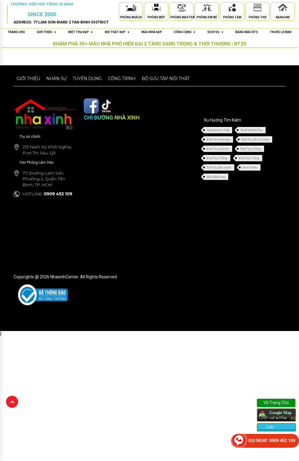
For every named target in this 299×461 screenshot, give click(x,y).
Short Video (249, 167)
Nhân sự (56, 78)
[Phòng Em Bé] (207, 8)
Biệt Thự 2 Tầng (250, 148)
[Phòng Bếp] (156, 8)
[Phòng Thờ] (257, 8)
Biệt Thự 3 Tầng (217, 158)
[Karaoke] (283, 8)
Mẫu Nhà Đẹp (216, 176)
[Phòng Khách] (131, 8)
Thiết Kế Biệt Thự (251, 130)
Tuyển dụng (87, 78)
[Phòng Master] (181, 8)
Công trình (121, 78)
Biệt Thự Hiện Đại (218, 139)
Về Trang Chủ (276, 402)
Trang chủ (16, 32)
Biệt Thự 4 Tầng (248, 158)
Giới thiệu (28, 78)
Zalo (269, 427)
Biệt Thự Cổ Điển (218, 148)
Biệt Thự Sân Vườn (219, 167)
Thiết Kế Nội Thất (218, 130)
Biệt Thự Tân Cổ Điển (255, 139)
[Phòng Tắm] (232, 8)
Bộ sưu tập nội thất (166, 78)
